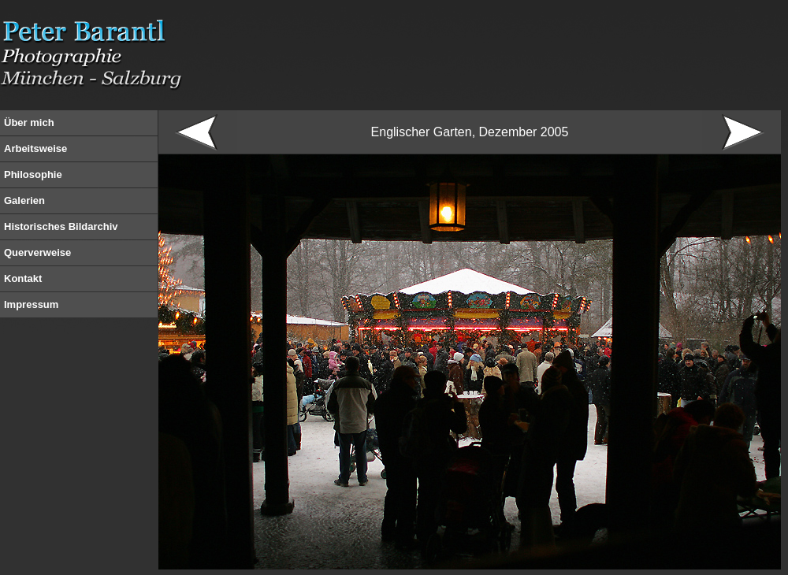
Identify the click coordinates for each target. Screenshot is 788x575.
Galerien (24, 200)
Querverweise (37, 252)
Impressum (31, 304)
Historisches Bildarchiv (61, 226)
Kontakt (23, 278)
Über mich (29, 122)
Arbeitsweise (35, 148)
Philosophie (33, 174)
